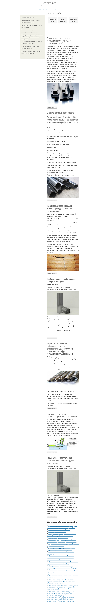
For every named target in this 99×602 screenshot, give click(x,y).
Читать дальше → (52, 107)
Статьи (55, 9)
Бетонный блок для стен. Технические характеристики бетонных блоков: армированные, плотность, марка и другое (62, 582)
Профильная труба (52, 20)
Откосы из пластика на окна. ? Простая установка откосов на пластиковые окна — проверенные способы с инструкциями (60, 558)
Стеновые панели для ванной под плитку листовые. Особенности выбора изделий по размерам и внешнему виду (61, 594)
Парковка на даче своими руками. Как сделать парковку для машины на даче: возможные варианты (62, 572)
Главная (41, 9)
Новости (49, 9)
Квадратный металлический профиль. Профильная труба (60, 459)
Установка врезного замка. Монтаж (59, 530)
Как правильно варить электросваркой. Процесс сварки (62, 415)
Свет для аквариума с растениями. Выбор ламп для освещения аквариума (32, 37)
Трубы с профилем (63, 20)
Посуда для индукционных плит (58, 538)
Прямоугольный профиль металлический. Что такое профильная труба (59, 41)
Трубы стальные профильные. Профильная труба (61, 280)
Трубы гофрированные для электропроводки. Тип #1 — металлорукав (59, 208)
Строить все (49, 3)
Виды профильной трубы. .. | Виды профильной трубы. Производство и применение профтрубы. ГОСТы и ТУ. (62, 121)
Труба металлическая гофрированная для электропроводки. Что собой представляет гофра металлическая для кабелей (60, 348)
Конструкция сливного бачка (57, 532)
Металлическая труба (73, 20)
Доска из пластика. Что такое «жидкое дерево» (64, 586)
